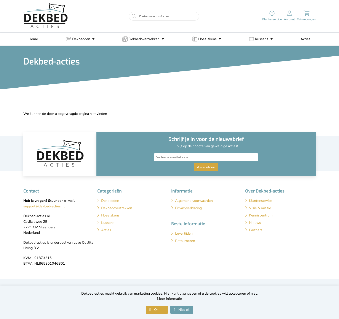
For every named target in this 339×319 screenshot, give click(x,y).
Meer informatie (169, 298)
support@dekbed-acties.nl (44, 206)
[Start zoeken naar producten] (134, 16)
